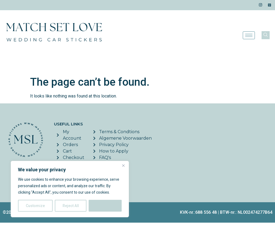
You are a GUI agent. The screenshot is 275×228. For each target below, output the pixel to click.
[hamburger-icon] (249, 35)
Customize (35, 206)
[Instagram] (260, 5)
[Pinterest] (270, 5)
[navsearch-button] (266, 35)
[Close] (123, 165)
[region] (70, 189)
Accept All (105, 206)
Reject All (71, 206)
